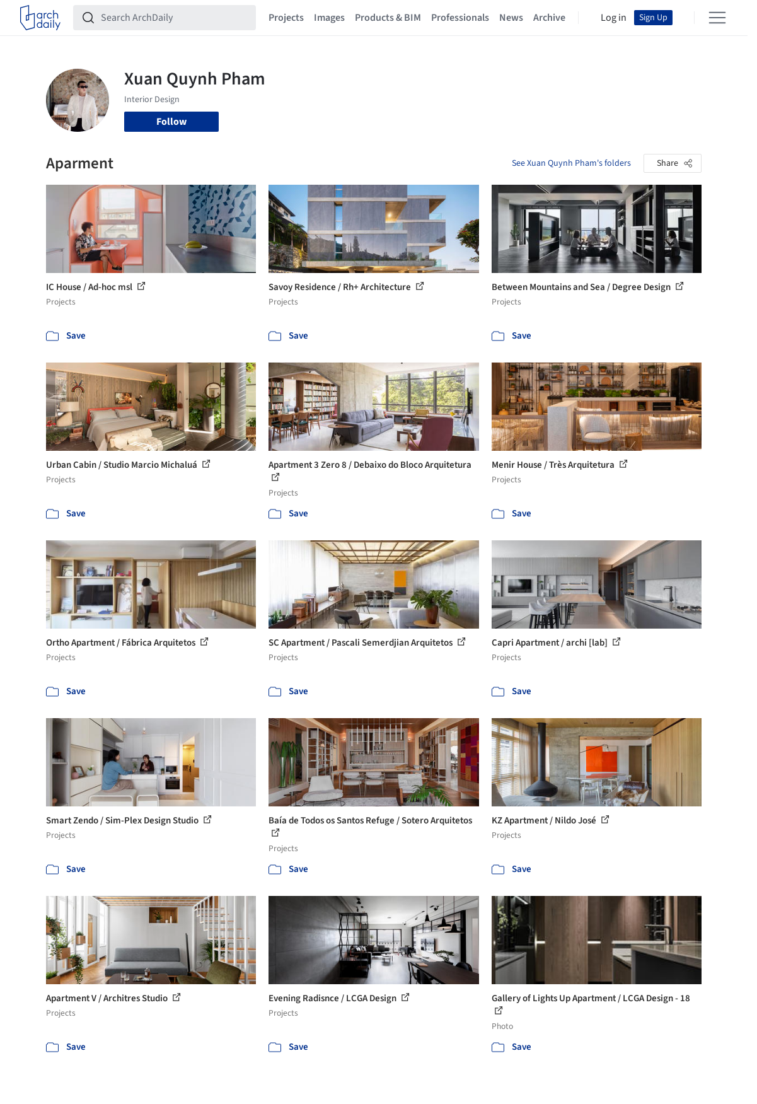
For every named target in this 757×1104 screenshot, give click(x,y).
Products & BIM (388, 18)
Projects (286, 18)
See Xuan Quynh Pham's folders (571, 163)
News (511, 18)
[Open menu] (717, 18)
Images (329, 18)
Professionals (460, 18)
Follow (171, 122)
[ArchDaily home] (40, 17)
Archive (549, 18)
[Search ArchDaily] (174, 17)
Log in (614, 18)
